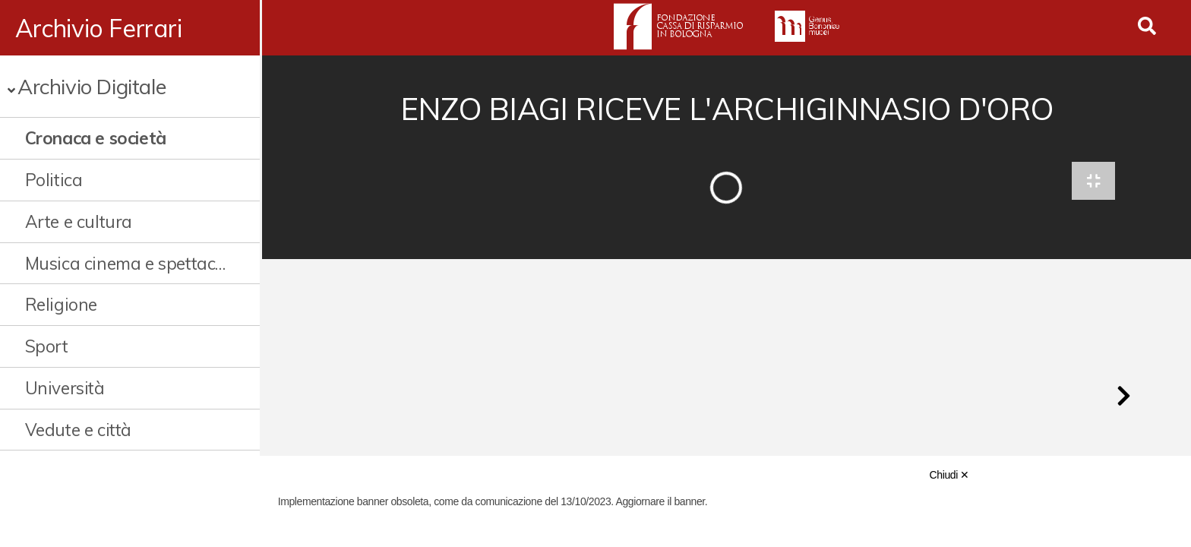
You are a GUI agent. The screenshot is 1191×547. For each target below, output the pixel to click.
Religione (61, 304)
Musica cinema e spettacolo (127, 263)
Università (65, 388)
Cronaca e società (95, 138)
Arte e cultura (78, 221)
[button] (1123, 398)
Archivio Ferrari (98, 28)
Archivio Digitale (91, 86)
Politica (54, 180)
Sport (46, 346)
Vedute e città (78, 430)
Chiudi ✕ (949, 475)
